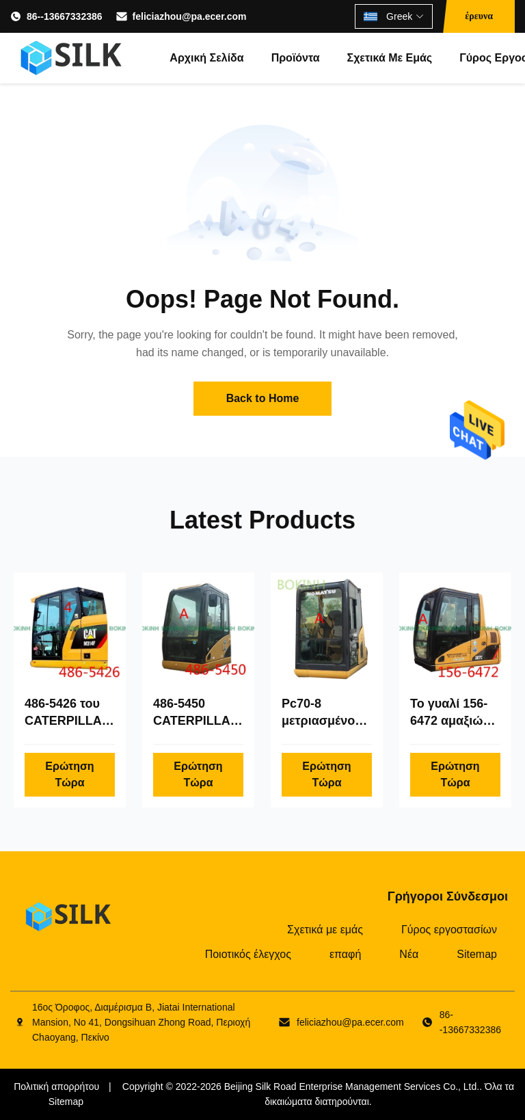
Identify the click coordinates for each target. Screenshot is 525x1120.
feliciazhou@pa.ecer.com (190, 16)
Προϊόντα (295, 58)
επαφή (345, 954)
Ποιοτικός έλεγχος (248, 954)
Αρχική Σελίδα (206, 58)
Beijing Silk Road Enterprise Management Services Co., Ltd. (352, 1086)
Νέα (408, 954)
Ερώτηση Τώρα (69, 774)
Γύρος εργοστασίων (449, 929)
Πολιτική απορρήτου (56, 1086)
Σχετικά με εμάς (390, 58)
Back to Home (262, 398)
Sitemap (477, 954)
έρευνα (479, 16)
